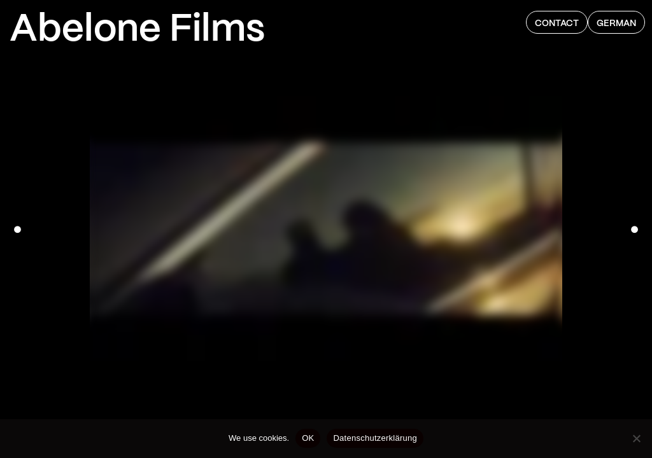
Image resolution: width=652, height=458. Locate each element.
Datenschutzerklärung (374, 438)
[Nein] (636, 438)
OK (308, 438)
